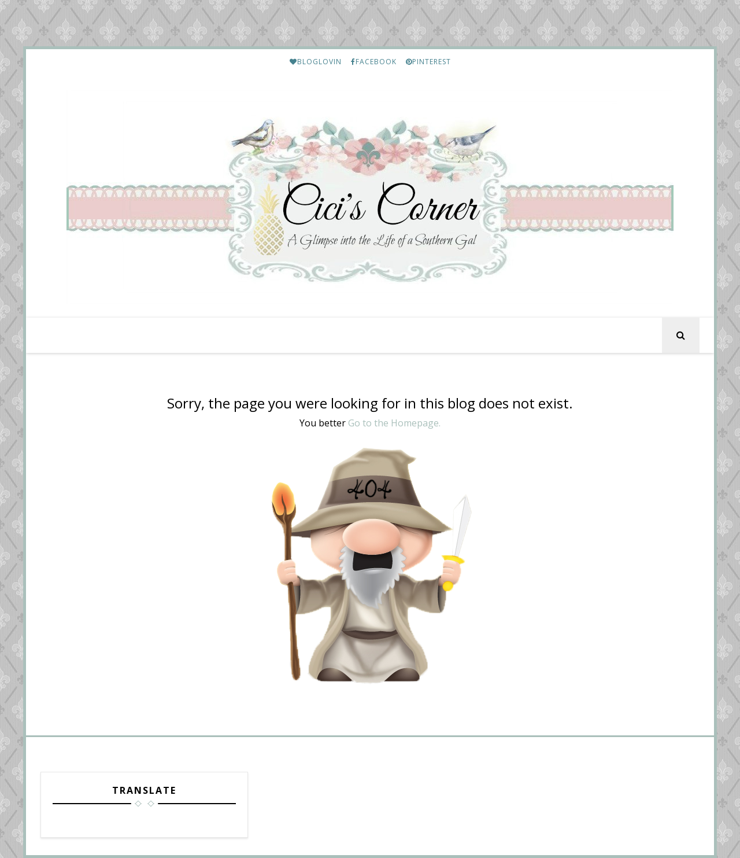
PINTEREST (428, 62)
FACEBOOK (374, 62)
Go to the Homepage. (394, 423)
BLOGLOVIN (316, 62)
